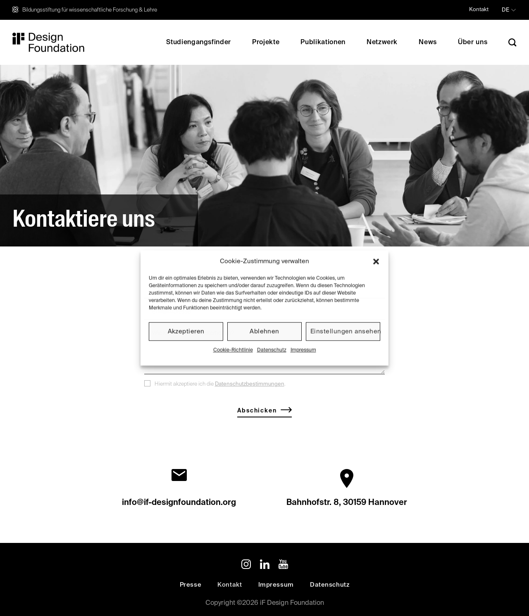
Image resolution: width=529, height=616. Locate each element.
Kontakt (478, 9)
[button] (376, 261)
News (428, 42)
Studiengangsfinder (198, 42)
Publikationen (322, 42)
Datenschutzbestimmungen (249, 385)
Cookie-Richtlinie (233, 350)
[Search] (512, 42)
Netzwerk (382, 42)
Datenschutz (271, 350)
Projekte (265, 42)
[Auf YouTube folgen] (283, 566)
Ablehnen (264, 331)
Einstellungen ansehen (345, 331)
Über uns (472, 42)
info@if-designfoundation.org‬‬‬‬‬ (179, 504)
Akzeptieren (186, 331)
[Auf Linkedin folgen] (264, 566)
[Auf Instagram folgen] (246, 566)
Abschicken (256, 412)
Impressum (303, 350)
